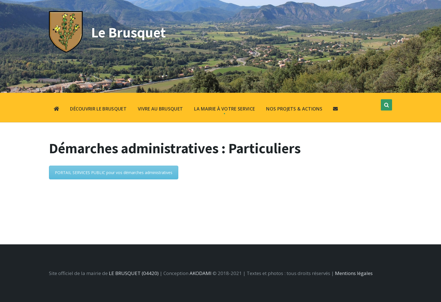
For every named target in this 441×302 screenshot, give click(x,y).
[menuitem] (56, 109)
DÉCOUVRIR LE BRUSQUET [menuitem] (98, 109)
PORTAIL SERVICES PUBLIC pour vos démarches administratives (113, 172)
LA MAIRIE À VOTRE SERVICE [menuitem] (224, 109)
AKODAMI (201, 273)
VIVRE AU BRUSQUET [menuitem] (160, 109)
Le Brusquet (128, 32)
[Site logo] (66, 51)
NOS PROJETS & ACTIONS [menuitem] (294, 109)
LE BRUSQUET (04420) (134, 273)
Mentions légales (354, 273)
